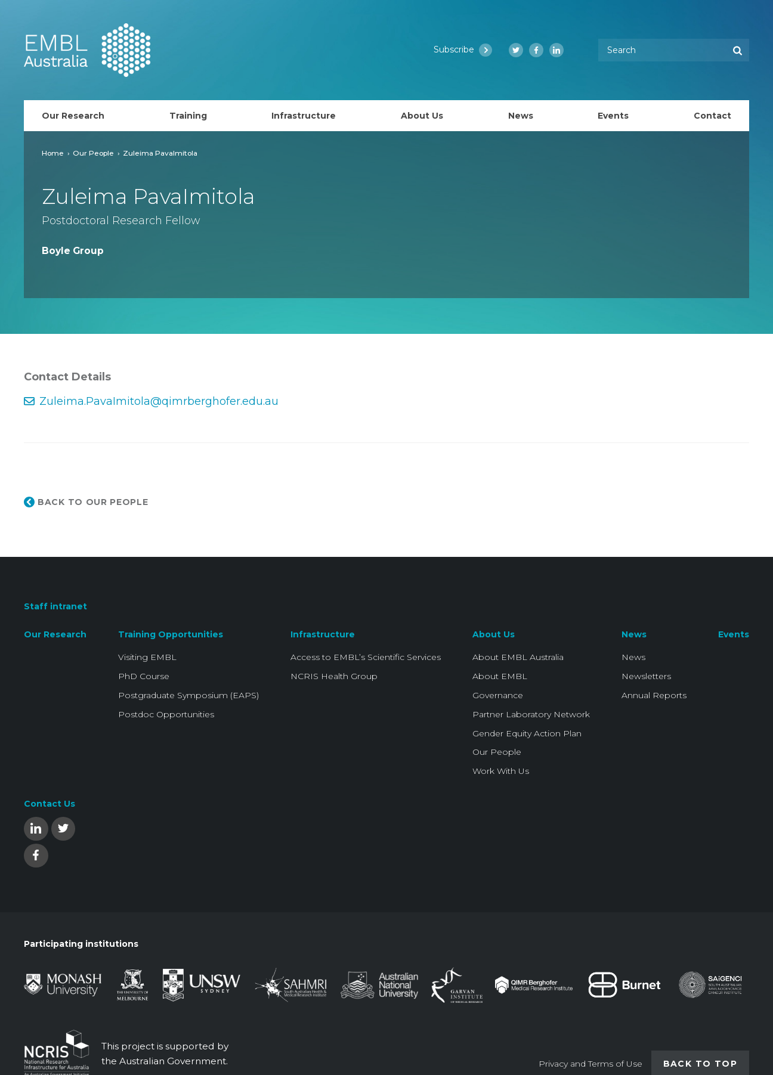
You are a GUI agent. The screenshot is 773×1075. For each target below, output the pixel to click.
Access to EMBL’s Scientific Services (365, 657)
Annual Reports (654, 695)
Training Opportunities (170, 634)
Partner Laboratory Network (531, 714)
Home (53, 152)
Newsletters (646, 676)
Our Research (55, 634)
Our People (93, 152)
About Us (493, 634)
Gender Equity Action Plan (527, 733)
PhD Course (143, 676)
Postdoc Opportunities (166, 714)
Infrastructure (322, 634)
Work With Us (500, 771)
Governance (497, 695)
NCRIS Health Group (334, 676)
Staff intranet (55, 606)
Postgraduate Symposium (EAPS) (188, 695)
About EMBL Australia (518, 657)
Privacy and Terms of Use (590, 1063)
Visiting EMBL (147, 657)
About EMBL (499, 676)
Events (733, 634)
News (634, 634)
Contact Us (49, 803)
